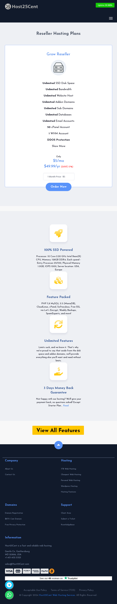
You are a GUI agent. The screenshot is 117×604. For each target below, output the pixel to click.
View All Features (58, 430)
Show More (58, 146)
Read (66, 405)
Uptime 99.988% (105, 5)
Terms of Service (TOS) (63, 590)
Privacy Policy (86, 590)
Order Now (58, 186)
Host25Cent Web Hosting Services (57, 595)
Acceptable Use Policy (35, 590)
